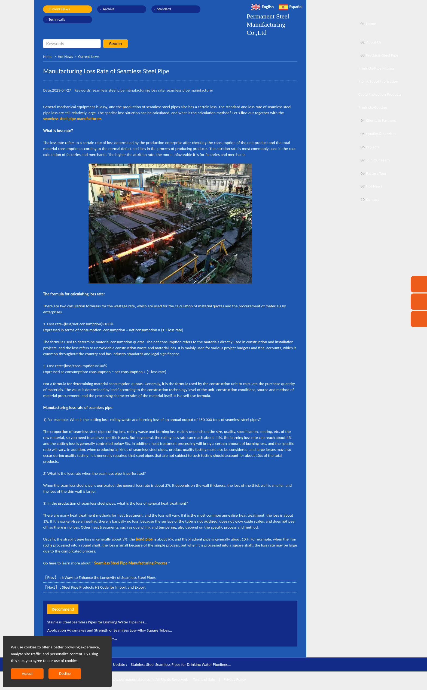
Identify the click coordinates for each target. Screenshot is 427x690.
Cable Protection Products (379, 94)
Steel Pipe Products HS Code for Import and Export (104, 587)
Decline (65, 673)
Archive (108, 9)
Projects (368, 147)
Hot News (65, 56)
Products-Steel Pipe (378, 55)
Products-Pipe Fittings (376, 68)
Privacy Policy (235, 679)
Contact (368, 199)
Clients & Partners (377, 120)
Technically (56, 19)
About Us (369, 42)
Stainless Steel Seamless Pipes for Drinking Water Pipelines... (97, 622)
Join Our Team (374, 160)
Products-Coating (372, 107)
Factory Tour (372, 173)
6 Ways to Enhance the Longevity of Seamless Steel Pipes (108, 577)
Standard (164, 9)
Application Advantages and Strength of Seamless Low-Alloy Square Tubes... (109, 630)
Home (47, 56)
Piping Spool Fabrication (378, 81)
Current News (59, 9)
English (262, 6)
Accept (27, 673)
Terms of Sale (203, 679)
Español (291, 6)
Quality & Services (377, 133)
